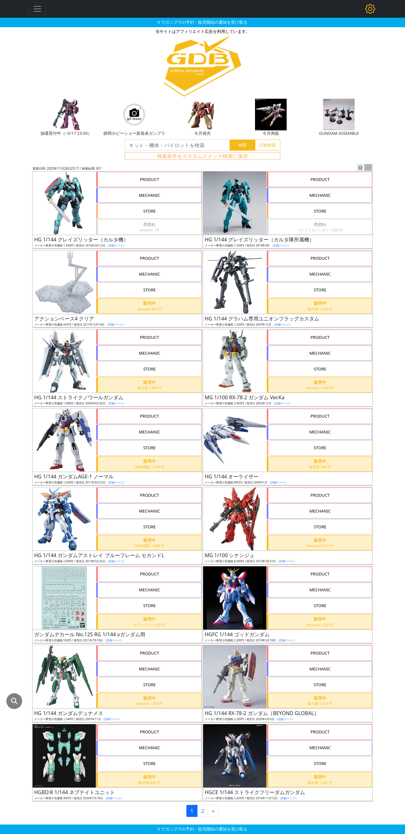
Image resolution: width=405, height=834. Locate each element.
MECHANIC (149, 195)
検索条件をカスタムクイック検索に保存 (202, 155)
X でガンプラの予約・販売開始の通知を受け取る (202, 22)
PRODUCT (149, 179)
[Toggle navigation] (37, 9)
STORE (149, 211)
